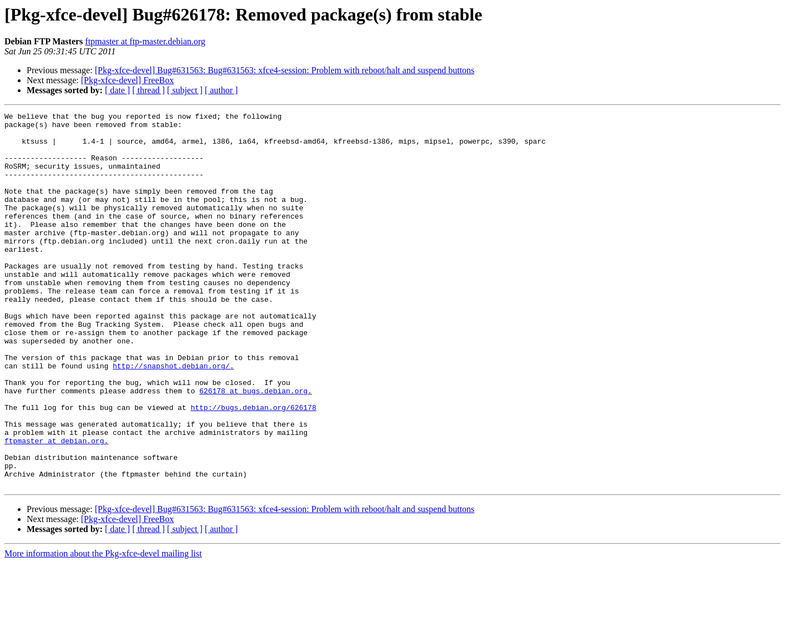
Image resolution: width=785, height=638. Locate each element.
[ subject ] (185, 90)
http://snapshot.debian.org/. (173, 417)
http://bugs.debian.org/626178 (253, 467)
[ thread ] (148, 90)
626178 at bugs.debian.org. (255, 447)
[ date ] (117, 90)
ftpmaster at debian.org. (56, 507)
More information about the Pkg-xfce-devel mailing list (103, 628)
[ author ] (221, 90)
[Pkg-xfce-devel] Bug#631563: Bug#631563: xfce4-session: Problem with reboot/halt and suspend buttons (285, 70)
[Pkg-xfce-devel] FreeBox (127, 80)
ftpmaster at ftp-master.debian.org (145, 41)
